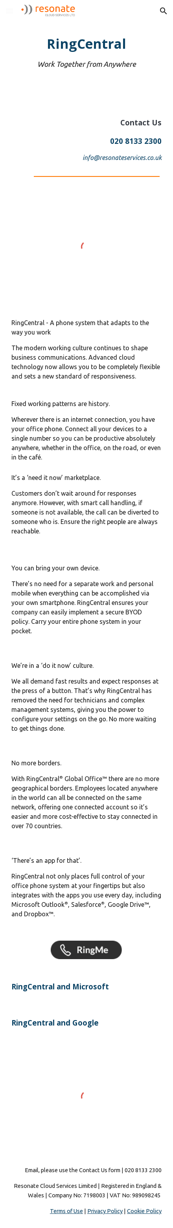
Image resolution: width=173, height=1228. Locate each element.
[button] (9, 11)
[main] (86, 52)
